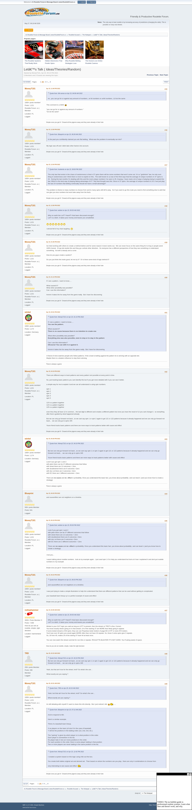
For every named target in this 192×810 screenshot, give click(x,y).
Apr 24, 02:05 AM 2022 (53, 610)
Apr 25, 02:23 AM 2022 (53, 653)
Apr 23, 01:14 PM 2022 (53, 277)
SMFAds (25, 807)
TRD (27, 653)
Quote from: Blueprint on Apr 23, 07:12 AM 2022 (66, 710)
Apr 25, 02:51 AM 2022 (53, 683)
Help (150, 805)
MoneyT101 (30, 89)
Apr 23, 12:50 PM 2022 (53, 129)
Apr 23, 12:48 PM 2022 (53, 88)
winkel (28, 312)
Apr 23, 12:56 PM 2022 (53, 205)
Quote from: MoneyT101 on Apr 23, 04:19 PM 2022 (67, 443)
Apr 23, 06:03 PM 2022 (53, 493)
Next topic (164, 75)
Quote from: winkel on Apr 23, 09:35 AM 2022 (65, 210)
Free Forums (32, 807)
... (49, 82)
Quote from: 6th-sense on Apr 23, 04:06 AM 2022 (66, 93)
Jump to (137, 793)
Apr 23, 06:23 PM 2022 (53, 575)
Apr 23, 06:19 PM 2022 (53, 520)
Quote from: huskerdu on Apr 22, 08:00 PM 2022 (66, 169)
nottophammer (31, 610)
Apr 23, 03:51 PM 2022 (53, 312)
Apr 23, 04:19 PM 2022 (53, 371)
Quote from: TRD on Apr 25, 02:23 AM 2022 (64, 688)
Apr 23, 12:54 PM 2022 (53, 164)
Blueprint (29, 493)
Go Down (26, 82)
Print (166, 82)
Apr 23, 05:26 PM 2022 (53, 438)
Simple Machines (39, 805)
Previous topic (152, 75)
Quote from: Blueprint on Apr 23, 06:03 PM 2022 (66, 580)
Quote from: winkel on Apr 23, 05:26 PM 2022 (65, 525)
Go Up (25, 784)
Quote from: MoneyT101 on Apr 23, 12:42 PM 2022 (67, 752)
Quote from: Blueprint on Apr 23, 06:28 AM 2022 (66, 134)
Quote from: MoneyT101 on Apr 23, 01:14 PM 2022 (67, 317)
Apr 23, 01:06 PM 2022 (53, 242)
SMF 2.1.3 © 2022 (28, 805)
